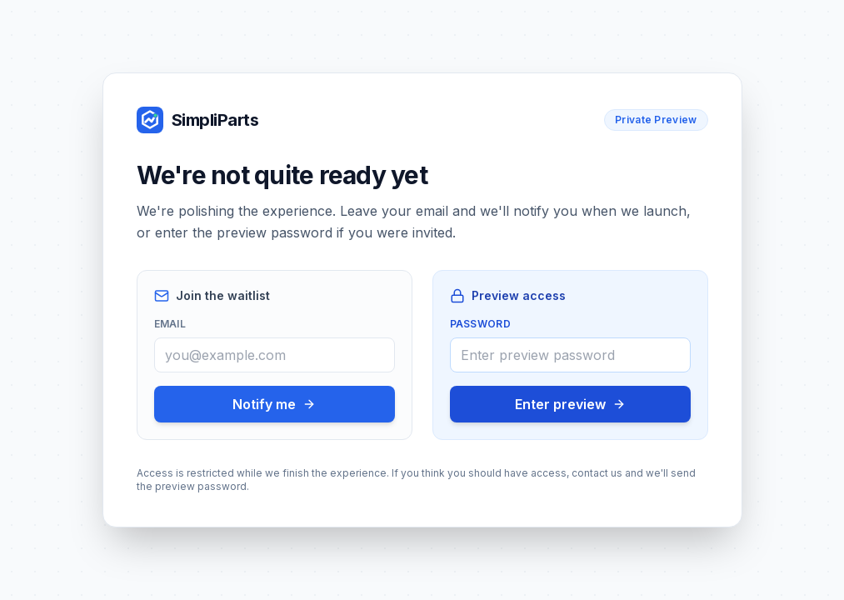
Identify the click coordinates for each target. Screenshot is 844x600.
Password (480, 324)
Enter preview (570, 404)
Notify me (274, 404)
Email (170, 324)
